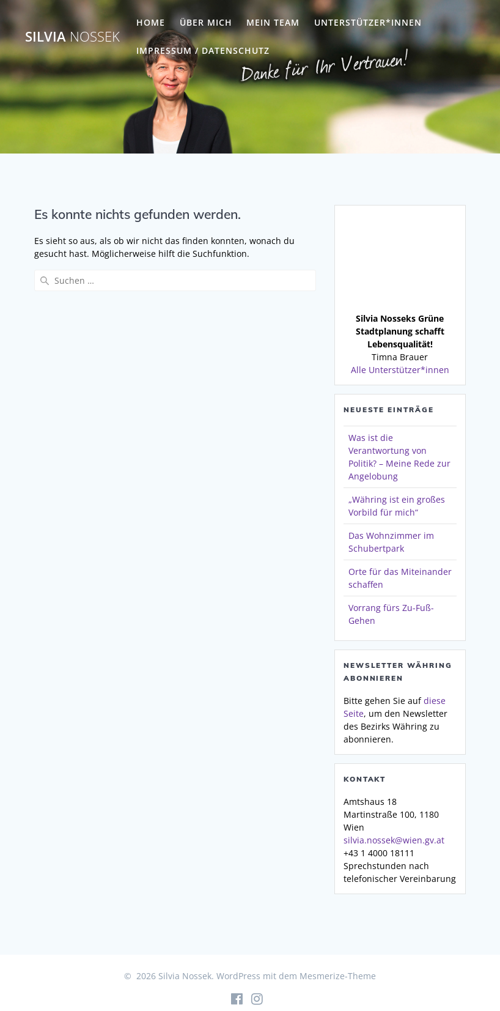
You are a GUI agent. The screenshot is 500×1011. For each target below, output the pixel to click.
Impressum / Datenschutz (203, 50)
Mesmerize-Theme (338, 976)
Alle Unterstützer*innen (400, 370)
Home (150, 22)
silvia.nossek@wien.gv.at (394, 840)
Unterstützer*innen (368, 22)
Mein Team (273, 22)
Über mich (206, 22)
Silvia (72, 36)
